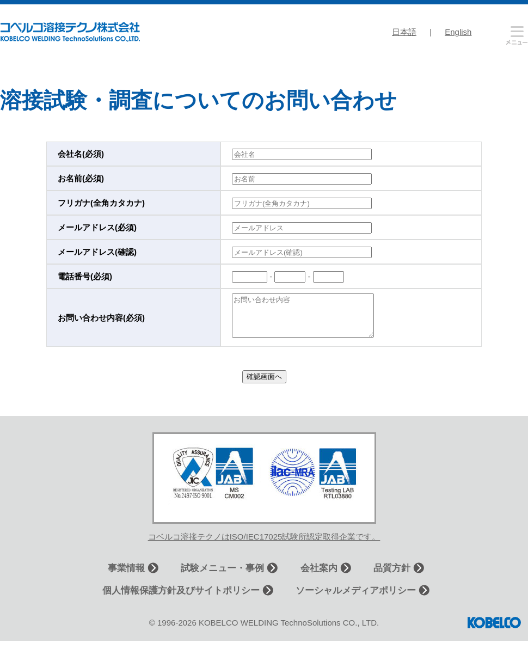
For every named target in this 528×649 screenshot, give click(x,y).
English (458, 31)
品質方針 (391, 576)
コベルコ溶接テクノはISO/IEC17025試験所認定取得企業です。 (264, 544)
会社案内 (318, 576)
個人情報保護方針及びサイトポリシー (181, 598)
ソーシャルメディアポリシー (356, 598)
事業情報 (126, 576)
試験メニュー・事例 (222, 576)
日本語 (404, 31)
